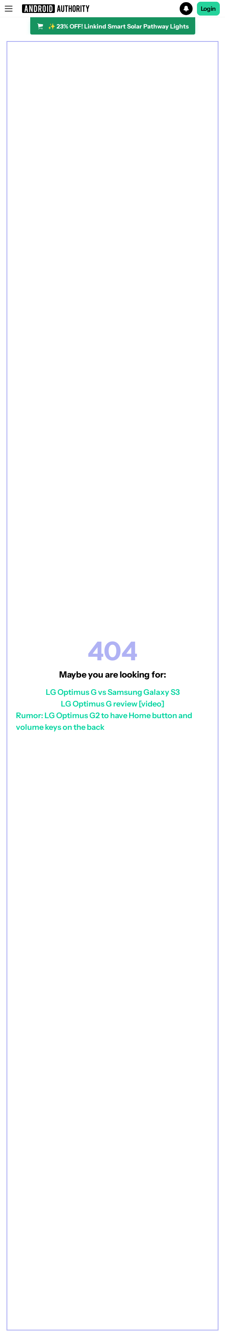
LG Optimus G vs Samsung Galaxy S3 (113, 692)
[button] (112, 8)
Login (208, 9)
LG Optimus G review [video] (113, 704)
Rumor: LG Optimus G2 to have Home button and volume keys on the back (104, 721)
